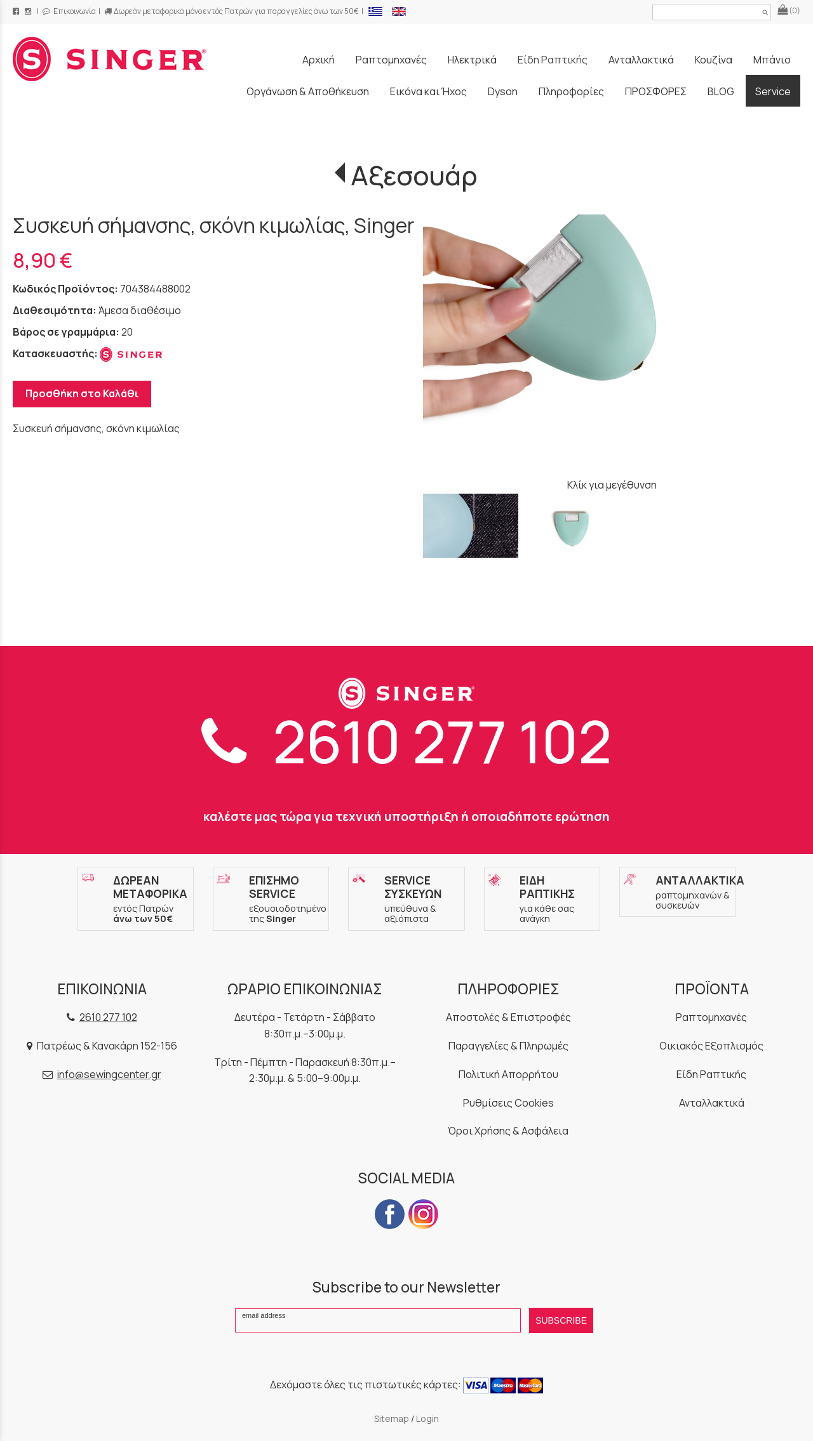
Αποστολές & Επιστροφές (508, 1017)
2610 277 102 (406, 741)
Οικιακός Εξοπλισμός (711, 1046)
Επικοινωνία (69, 11)
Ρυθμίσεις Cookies (508, 1103)
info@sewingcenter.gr (109, 1074)
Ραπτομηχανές (711, 1017)
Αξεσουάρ (414, 175)
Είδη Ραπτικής (711, 1074)
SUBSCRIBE (561, 1320)
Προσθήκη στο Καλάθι (81, 393)
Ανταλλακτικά (711, 1103)
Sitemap (391, 1418)
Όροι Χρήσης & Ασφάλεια (508, 1131)
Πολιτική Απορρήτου (508, 1074)
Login (427, 1418)
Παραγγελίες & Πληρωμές (508, 1046)
